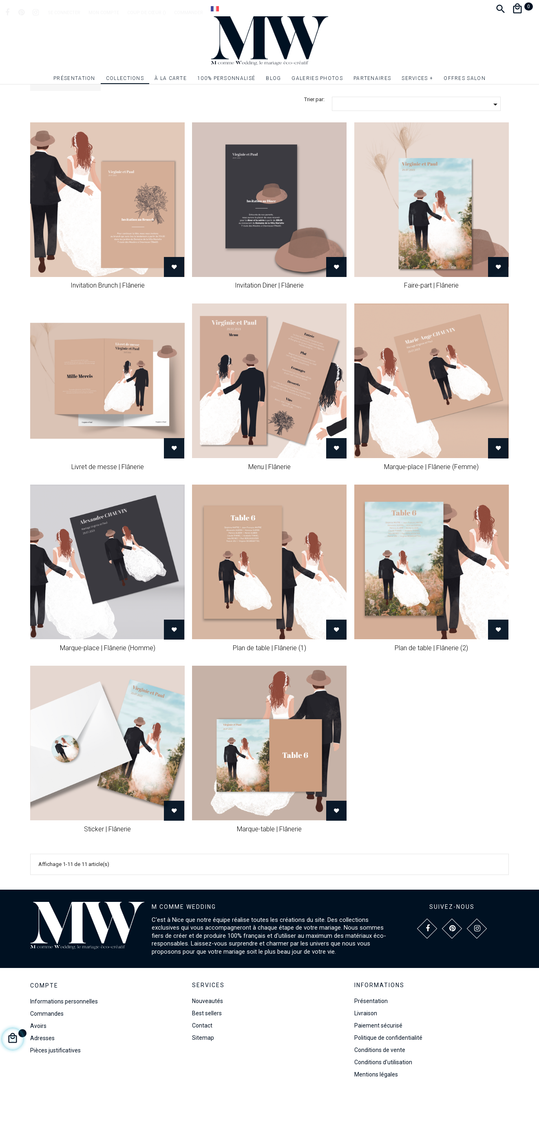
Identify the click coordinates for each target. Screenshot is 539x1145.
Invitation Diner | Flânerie (269, 337)
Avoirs (38, 1077)
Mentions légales (376, 1126)
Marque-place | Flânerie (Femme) (431, 518)
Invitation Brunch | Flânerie (108, 337)
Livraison (365, 1064)
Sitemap (203, 1089)
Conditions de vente (379, 1101)
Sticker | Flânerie (107, 880)
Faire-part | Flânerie (431, 337)
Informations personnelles (64, 1053)
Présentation (371, 1052)
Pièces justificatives (55, 1101)
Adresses (42, 1089)
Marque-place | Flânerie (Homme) (107, 699)
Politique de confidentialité (388, 1089)
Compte (44, 1037)
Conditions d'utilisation (383, 1113)
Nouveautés (207, 1052)
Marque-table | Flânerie (269, 880)
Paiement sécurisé (378, 1077)
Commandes (47, 1065)
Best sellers (207, 1064)
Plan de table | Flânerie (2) (431, 699)
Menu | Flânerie (269, 518)
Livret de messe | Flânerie (107, 518)
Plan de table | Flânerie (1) (269, 699)
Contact (202, 1077)
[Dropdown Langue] (215, 8)
